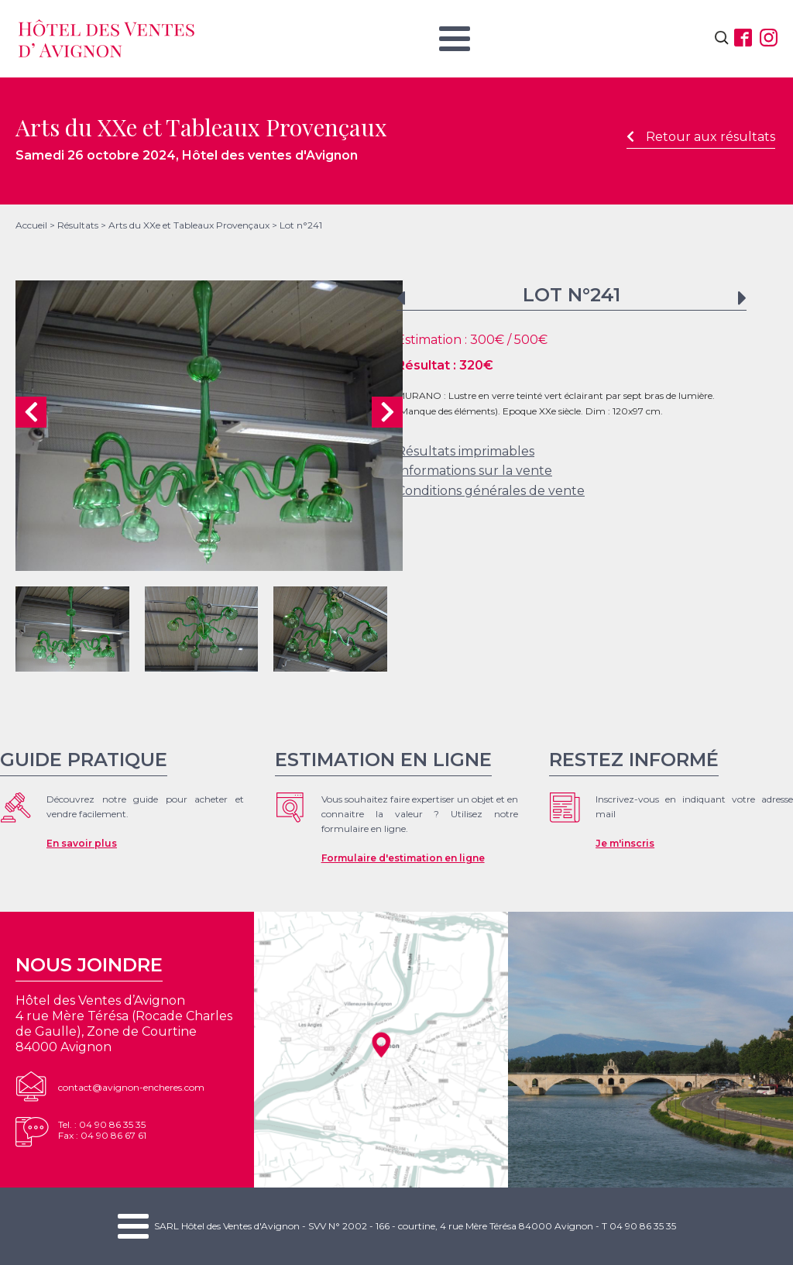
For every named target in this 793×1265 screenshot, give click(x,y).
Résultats (77, 225)
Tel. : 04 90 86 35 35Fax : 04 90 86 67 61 (102, 1130)
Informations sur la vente (474, 470)
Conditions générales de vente (490, 490)
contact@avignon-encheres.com (131, 1087)
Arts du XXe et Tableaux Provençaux (188, 225)
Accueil (31, 225)
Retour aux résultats (701, 136)
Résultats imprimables (465, 451)
